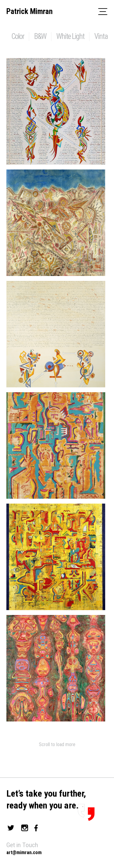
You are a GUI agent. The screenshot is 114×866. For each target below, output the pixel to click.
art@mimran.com (24, 852)
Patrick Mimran (29, 11)
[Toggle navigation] (103, 11)
